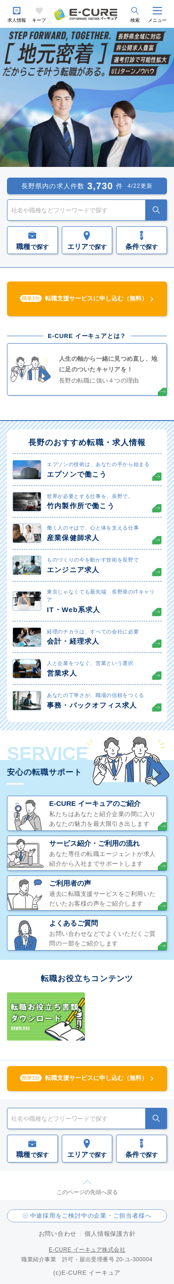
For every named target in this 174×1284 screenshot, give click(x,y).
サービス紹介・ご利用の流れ (94, 843)
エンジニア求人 (73, 570)
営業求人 (62, 673)
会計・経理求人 (73, 641)
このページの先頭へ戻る (87, 1192)
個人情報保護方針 (109, 1233)
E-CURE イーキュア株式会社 (87, 1249)
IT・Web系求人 (74, 609)
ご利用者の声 (70, 883)
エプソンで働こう (77, 474)
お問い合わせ (58, 1233)
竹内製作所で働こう (81, 506)
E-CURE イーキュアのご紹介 (95, 803)
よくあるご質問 (73, 923)
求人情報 (16, 20)
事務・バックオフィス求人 (92, 705)
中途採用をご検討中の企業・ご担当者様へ (91, 1215)
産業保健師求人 (73, 538)
